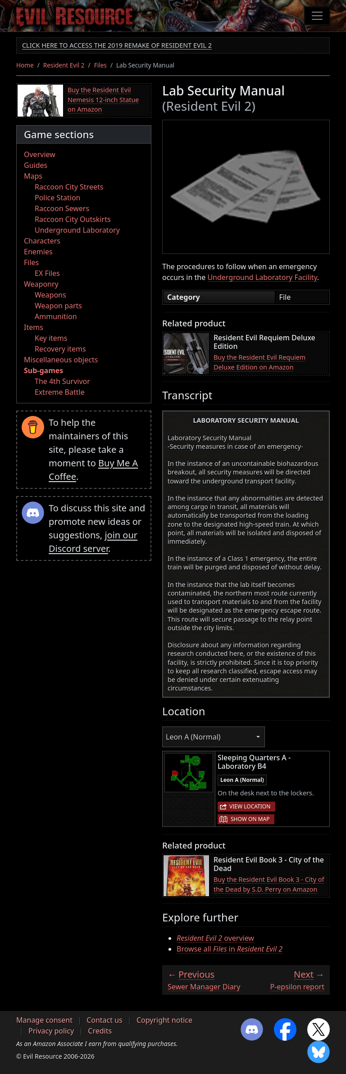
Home (25, 65)
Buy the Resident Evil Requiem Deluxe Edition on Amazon (259, 362)
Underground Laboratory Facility (262, 277)
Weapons (50, 295)
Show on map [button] (250, 819)
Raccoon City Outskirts (73, 219)
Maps (33, 176)
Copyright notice (164, 1020)
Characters (42, 241)
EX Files (47, 273)
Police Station (58, 198)
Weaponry (41, 284)
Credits (100, 1031)
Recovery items (60, 349)
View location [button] (249, 806)
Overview (39, 154)
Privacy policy (51, 1031)
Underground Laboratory (77, 230)
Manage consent (44, 1020)
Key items (51, 338)
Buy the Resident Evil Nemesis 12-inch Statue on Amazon (103, 99)
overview (215, 938)
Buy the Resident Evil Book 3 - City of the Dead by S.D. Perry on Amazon (269, 884)
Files (100, 65)
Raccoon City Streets (69, 187)
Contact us (104, 1020)
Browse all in (229, 949)
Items (33, 327)
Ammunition (56, 316)
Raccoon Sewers (62, 208)
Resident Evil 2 (64, 65)
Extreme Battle (60, 392)
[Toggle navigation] (317, 16)
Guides (35, 165)
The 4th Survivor (62, 381)
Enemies (38, 252)
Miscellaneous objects (61, 360)
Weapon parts (58, 306)
